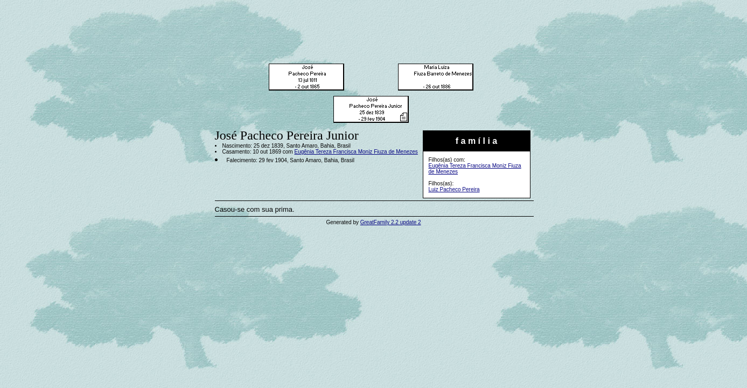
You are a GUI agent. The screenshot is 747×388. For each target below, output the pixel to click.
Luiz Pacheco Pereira (454, 189)
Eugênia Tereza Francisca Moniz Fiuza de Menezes (355, 152)
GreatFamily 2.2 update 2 (390, 222)
